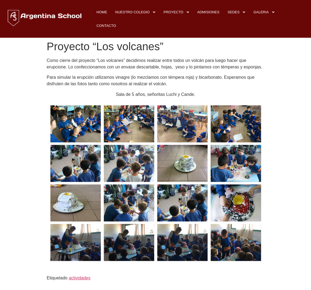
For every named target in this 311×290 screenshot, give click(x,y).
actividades (79, 278)
